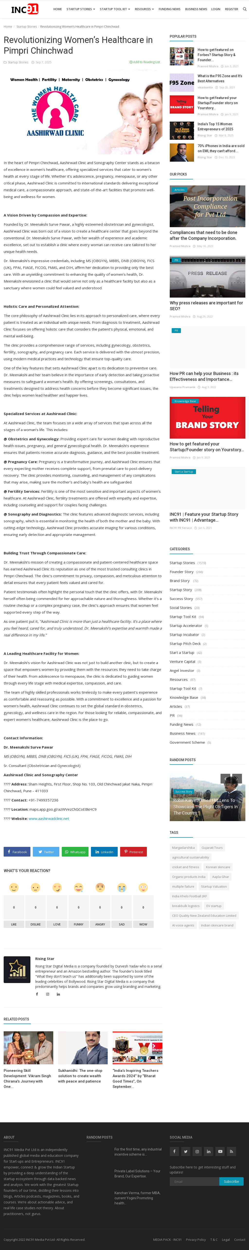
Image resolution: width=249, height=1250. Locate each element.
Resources (144, 9)
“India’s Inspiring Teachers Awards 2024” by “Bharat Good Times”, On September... (135, 1078)
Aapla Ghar (220, 877)
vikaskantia (205, 87)
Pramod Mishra (208, 66)
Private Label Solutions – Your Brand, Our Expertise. (137, 1173)
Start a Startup (182, 652)
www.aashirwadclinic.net (49, 818)
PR (172, 715)
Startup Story (181, 589)
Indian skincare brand (217, 925)
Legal (226, 1239)
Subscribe (231, 1181)
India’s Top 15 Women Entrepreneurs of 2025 (215, 126)
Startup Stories (81, 9)
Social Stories (181, 607)
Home (57, 9)
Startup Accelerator (186, 625)
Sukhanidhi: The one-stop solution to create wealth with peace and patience (80, 1075)
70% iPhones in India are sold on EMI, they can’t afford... (221, 148)
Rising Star (44, 958)
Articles (176, 706)
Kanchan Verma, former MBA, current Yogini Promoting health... (137, 1198)
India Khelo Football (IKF (189, 896)
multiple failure (183, 886)
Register (231, 9)
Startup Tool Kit (115, 9)
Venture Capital (182, 661)
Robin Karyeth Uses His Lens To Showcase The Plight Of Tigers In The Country (205, 807)
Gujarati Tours (212, 847)
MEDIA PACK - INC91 (167, 1239)
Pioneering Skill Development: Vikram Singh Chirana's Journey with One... (27, 1078)
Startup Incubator (184, 634)
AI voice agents (183, 925)
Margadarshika (183, 847)
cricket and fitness (185, 867)
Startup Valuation (214, 886)
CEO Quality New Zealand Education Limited (204, 915)
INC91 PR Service (181, 528)
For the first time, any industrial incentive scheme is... (138, 1151)
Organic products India (188, 877)
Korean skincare (218, 867)
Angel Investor (182, 670)
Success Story (181, 598)
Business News (196, 9)
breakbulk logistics (186, 906)
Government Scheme (187, 742)
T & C (214, 1239)
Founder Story (182, 571)
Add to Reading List (145, 62)
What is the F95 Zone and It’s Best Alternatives (220, 78)
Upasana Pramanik (182, 387)
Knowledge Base (184, 697)
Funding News (169, 9)
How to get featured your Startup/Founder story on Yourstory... (218, 103)
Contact (239, 1239)
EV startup (214, 906)
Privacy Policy (196, 1239)
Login (215, 9)
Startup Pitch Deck (185, 643)
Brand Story (180, 580)
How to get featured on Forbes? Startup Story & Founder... (216, 55)
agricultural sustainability (190, 857)
